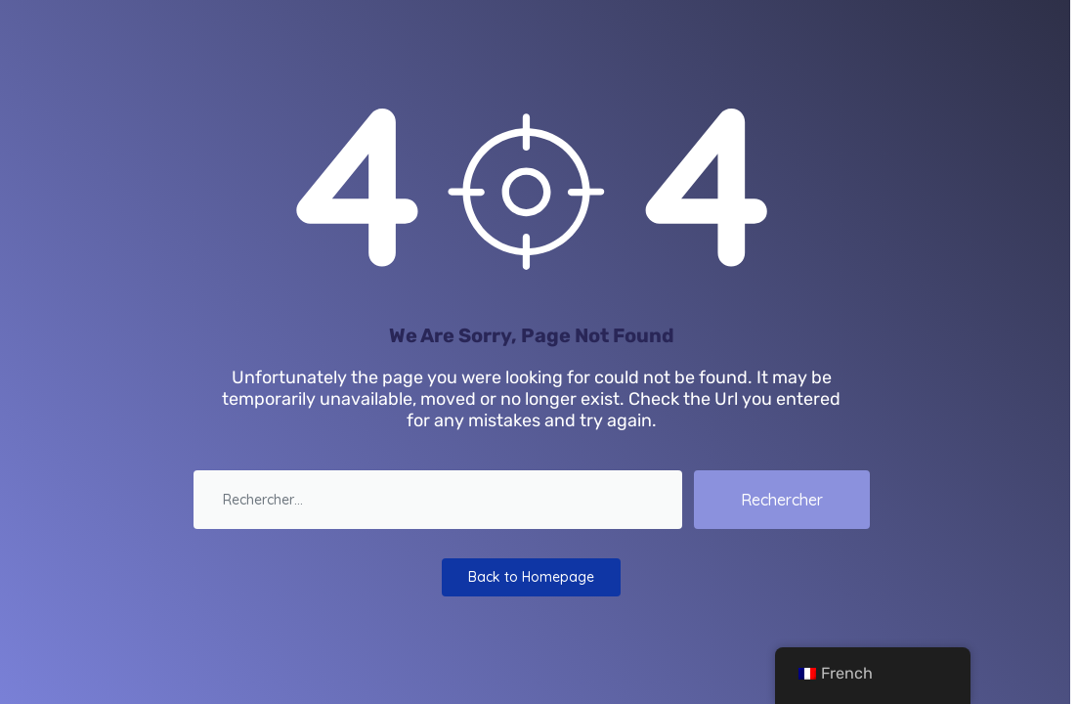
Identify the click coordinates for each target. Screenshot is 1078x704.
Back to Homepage (531, 577)
